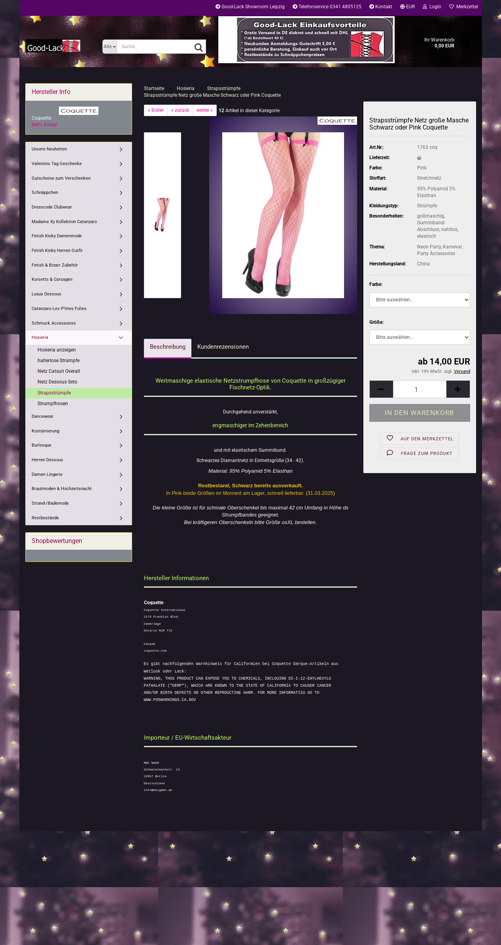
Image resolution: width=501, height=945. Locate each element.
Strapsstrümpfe (54, 393)
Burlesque (41, 445)
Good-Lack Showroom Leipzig (250, 6)
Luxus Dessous (46, 294)
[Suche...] (109, 46)
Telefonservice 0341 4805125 (327, 6)
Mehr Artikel (44, 125)
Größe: (376, 322)
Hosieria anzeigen (57, 350)
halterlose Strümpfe (58, 360)
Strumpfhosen (53, 403)
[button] (407, 8)
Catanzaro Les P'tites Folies (59, 308)
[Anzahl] (419, 389)
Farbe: (375, 284)
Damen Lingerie (47, 474)
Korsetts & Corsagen (52, 279)
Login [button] (432, 6)
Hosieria (40, 337)
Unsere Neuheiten (49, 149)
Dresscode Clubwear (52, 207)
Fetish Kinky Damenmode (57, 236)
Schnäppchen (45, 192)
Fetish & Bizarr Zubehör (55, 265)
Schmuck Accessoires (54, 323)
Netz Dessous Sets (57, 382)
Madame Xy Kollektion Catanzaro (64, 221)
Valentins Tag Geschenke (57, 163)
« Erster (156, 110)
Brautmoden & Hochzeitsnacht (62, 488)
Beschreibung (167, 346)
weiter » (205, 110)
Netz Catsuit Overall (59, 371)
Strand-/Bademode (50, 503)
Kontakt (380, 6)
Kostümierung (45, 431)
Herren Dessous (47, 459)
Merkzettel (463, 6)
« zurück (180, 110)
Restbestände (45, 517)
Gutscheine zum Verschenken (61, 178)
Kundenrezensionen (223, 346)
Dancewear (42, 416)
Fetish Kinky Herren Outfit (57, 250)
